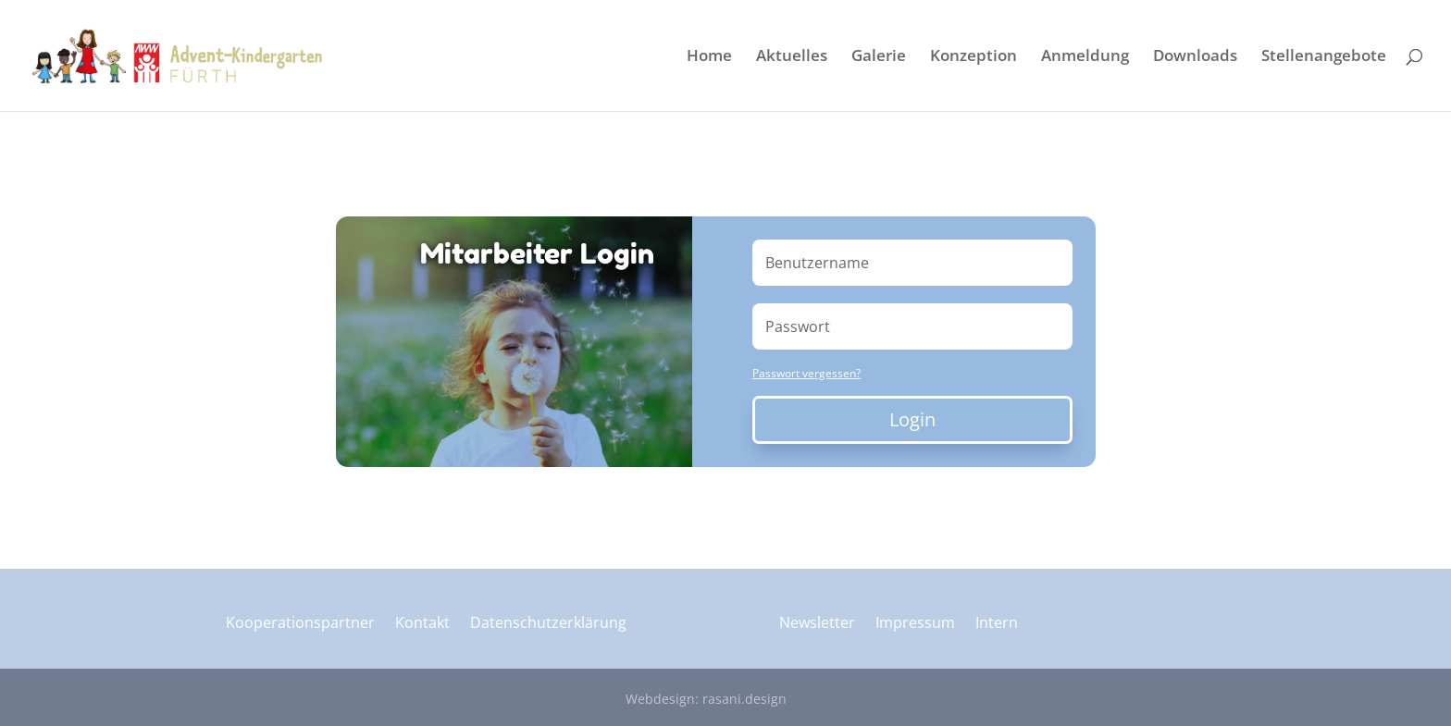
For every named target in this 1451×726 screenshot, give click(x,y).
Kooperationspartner (300, 624)
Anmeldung (1085, 57)
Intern (996, 624)
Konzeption (973, 57)
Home (709, 57)
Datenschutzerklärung (548, 624)
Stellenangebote (1323, 57)
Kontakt (422, 624)
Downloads (1195, 57)
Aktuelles (791, 57)
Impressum (915, 624)
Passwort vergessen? (806, 373)
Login (912, 419)
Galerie (878, 57)
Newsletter (817, 624)
